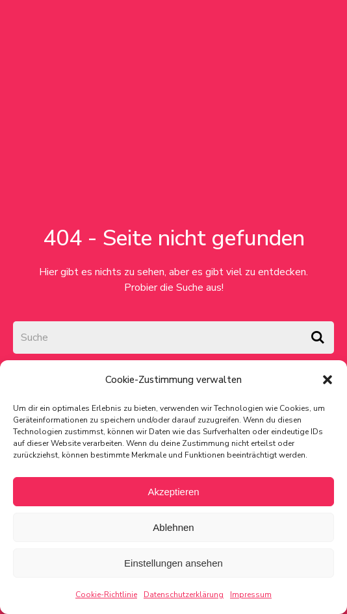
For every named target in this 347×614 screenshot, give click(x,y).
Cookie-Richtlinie (106, 594)
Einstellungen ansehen (173, 563)
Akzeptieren (173, 491)
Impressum (251, 594)
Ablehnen (173, 527)
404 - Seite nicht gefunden (174, 238)
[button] (327, 379)
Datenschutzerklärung (184, 594)
